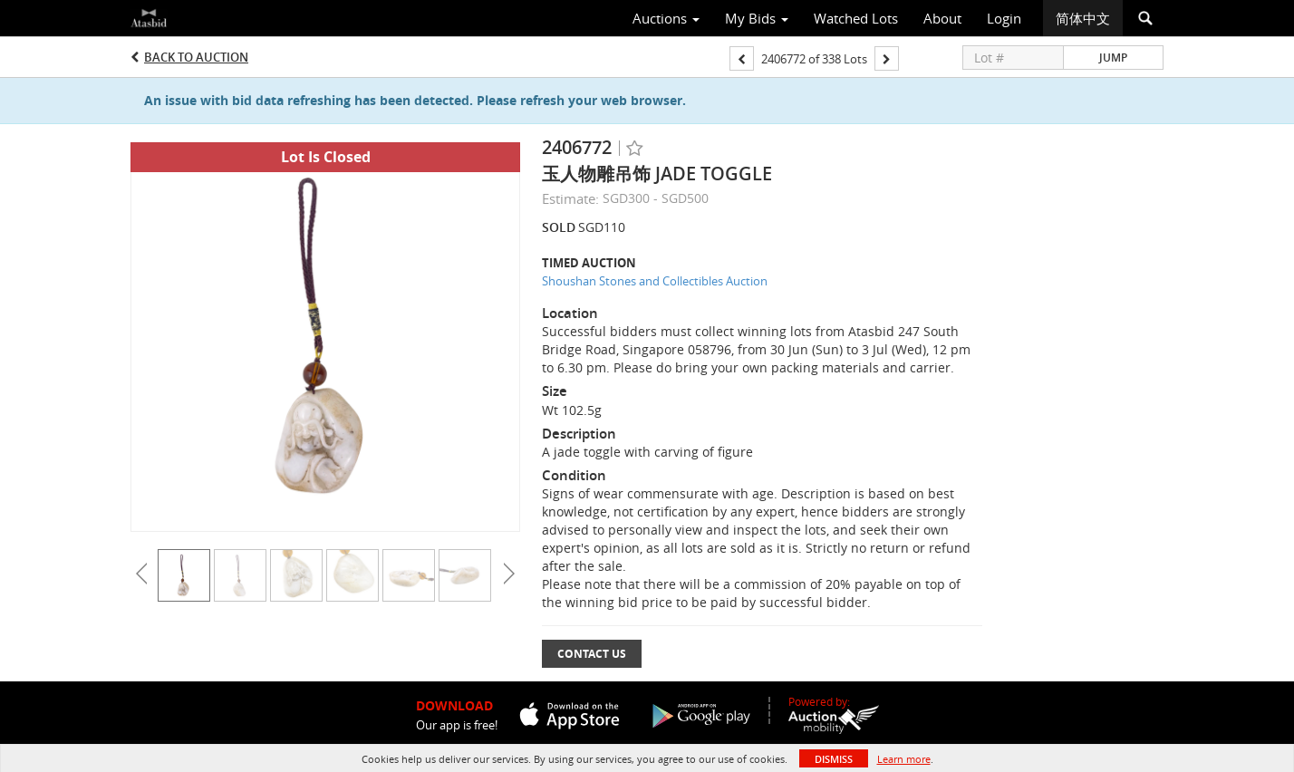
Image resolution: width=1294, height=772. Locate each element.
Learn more (904, 759)
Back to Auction (196, 57)
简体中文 (1083, 18)
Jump (1113, 57)
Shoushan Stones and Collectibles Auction (655, 281)
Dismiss (834, 759)
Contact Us (591, 653)
